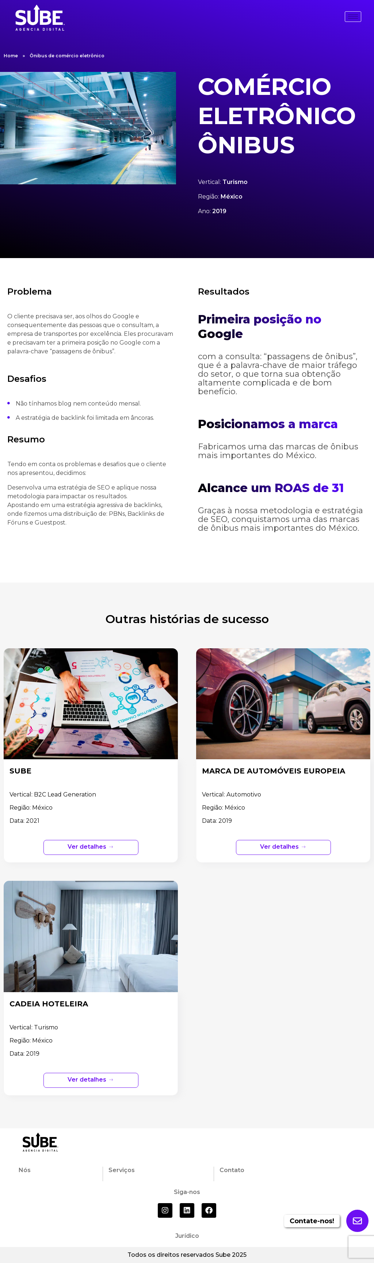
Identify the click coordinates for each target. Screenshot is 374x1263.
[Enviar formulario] (357, 1221)
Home (11, 55)
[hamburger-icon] (353, 16)
